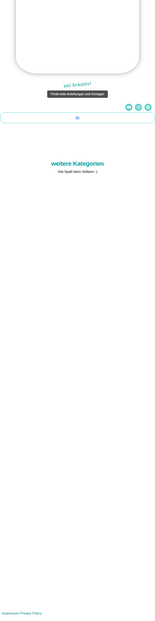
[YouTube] (128, 107)
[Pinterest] (148, 107)
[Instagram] (138, 107)
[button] (77, 118)
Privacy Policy (31, 613)
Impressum (10, 613)
